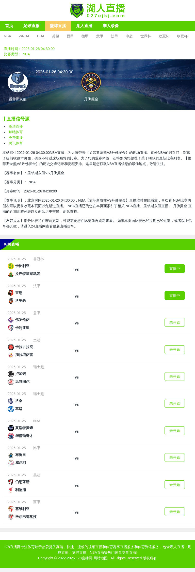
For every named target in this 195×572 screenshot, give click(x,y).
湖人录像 (111, 26)
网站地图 (100, 558)
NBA (7, 36)
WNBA (24, 36)
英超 (55, 36)
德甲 (85, 36)
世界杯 (145, 36)
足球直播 (31, 26)
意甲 (99, 36)
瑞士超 (38, 367)
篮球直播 (58, 26)
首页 (9, 26)
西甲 (70, 36)
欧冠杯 (164, 36)
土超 (36, 340)
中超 (129, 36)
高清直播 (16, 126)
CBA (40, 36)
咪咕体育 (16, 132)
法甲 (114, 36)
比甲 (36, 448)
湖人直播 (84, 26)
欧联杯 (182, 36)
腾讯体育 (16, 143)
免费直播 (16, 138)
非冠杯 (38, 259)
